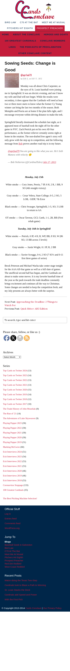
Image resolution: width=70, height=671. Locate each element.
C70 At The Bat (29, 22)
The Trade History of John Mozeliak (19, 409)
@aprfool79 (26, 75)
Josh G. (25, 78)
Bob (21, 143)
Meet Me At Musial (53, 22)
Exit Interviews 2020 (12, 471)
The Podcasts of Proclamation (40, 47)
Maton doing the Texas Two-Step (21, 580)
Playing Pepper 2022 (12, 428)
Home (5, 34)
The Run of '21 (9, 413)
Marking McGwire (11, 447)
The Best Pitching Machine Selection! (20, 498)
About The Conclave (26, 34)
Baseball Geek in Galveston (18, 545)
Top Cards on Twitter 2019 (15, 394)
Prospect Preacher (50, 28)
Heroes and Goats (56, 34)
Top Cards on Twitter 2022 (15, 380)
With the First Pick (14, 599)
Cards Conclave (33, 608)
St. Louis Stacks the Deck (17, 590)
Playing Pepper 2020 (12, 437)
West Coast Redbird (15, 566)
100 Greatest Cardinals (20, 41)
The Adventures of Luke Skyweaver (19, 418)
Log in (8, 514)
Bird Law (10, 22)
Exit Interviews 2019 (12, 475)
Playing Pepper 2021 (12, 432)
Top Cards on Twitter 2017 (15, 404)
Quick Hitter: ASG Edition (34, 308)
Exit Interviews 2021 (12, 466)
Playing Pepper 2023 (12, 423)
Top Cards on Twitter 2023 (15, 375)
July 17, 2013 (49, 162)
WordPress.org (12, 528)
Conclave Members (52, 41)
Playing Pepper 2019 (12, 442)
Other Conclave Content (35, 53)
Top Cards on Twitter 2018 (15, 399)
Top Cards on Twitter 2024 (15, 370)
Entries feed (11, 518)
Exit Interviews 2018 (12, 480)
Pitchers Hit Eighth (20, 28)
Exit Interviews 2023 (12, 456)
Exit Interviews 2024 (12, 452)
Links (12, 47)
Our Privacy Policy (52, 608)
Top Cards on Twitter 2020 (15, 389)
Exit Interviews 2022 (12, 461)
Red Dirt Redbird (13, 563)
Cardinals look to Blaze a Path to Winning (25, 585)
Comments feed (12, 523)
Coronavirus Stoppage (13, 485)
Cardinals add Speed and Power (21, 594)
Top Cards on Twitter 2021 (15, 385)
